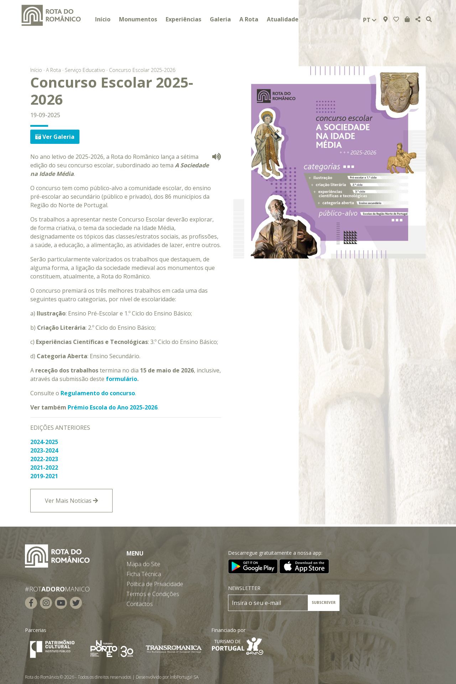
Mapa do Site (143, 564)
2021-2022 (44, 467)
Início (102, 19)
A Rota (248, 19)
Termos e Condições (152, 594)
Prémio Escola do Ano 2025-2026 (112, 407)
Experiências (183, 19)
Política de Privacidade (154, 584)
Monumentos (138, 19)
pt (369, 20)
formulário (121, 379)
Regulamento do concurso (98, 393)
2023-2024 (44, 450)
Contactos (139, 604)
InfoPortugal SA (184, 677)
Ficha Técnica (143, 574)
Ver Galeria (54, 137)
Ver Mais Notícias (71, 501)
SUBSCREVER (324, 602)
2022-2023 (44, 459)
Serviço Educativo (85, 70)
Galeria (220, 19)
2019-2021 (44, 476)
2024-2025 (44, 442)
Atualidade (283, 19)
